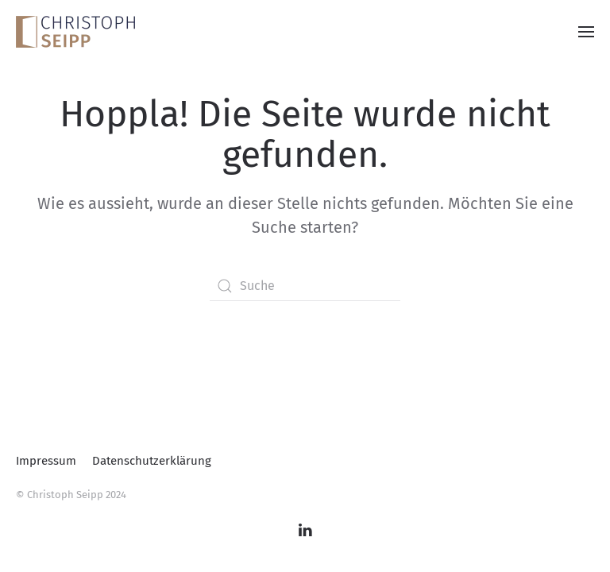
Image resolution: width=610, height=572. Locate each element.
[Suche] (305, 286)
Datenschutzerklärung (151, 461)
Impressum (46, 461)
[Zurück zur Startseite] (75, 31)
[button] (586, 31)
